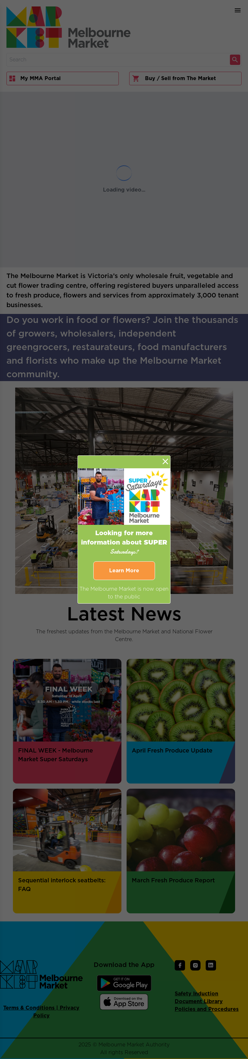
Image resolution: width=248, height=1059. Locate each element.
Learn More (124, 570)
